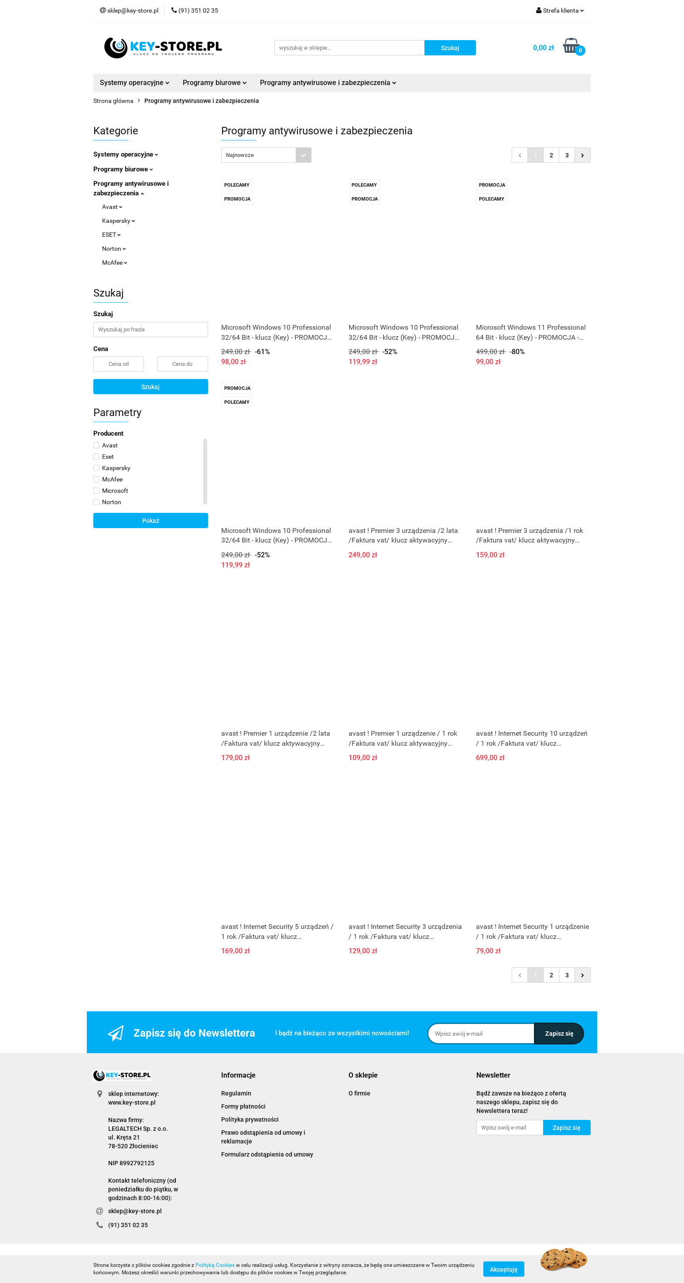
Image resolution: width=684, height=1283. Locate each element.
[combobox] (266, 155)
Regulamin (236, 1093)
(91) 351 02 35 (128, 1225)
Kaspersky (118, 220)
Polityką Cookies (215, 1265)
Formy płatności (243, 1106)
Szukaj (150, 386)
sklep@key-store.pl (135, 1211)
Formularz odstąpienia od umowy (267, 1154)
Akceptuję (504, 1269)
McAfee (114, 262)
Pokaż (150, 520)
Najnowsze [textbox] (240, 155)
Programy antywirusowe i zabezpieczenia (328, 82)
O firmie (359, 1093)
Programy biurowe (215, 82)
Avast (112, 206)
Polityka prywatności (250, 1119)
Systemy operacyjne (135, 82)
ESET (111, 234)
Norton (114, 248)
